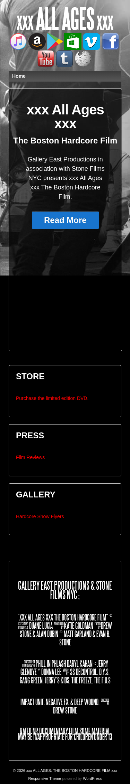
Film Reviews (30, 457)
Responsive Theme (44, 778)
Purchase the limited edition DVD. (52, 398)
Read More (65, 220)
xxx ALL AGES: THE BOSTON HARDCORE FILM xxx (71, 770)
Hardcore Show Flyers (40, 516)
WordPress (92, 778)
